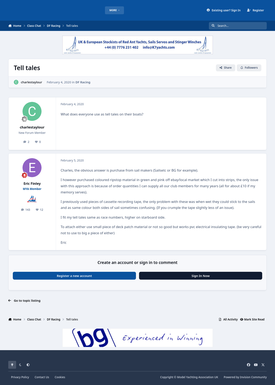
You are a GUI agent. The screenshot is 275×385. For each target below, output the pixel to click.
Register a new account (74, 276)
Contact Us (42, 377)
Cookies (60, 377)
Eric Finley (32, 183)
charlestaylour (31, 82)
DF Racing (82, 82)
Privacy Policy (20, 377)
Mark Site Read (252, 319)
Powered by (245, 377)
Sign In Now (201, 276)
